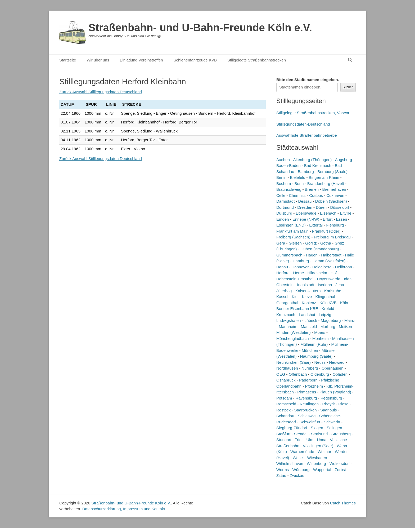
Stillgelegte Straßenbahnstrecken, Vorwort (313, 112)
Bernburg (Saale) (332, 171)
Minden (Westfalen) (293, 332)
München (310, 350)
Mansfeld (309, 326)
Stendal (301, 434)
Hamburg (301, 261)
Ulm (309, 439)
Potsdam (284, 398)
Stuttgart (283, 439)
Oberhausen (333, 368)
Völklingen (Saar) (318, 445)
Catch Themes (343, 503)
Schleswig (307, 416)
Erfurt (328, 219)
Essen (341, 219)
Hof (334, 272)
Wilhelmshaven (289, 463)
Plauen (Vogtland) (335, 392)
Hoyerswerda (328, 279)
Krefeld (328, 308)
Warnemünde (302, 451)
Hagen (312, 255)
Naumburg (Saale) (316, 356)
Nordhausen (287, 368)
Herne (298, 272)
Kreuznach (285, 314)
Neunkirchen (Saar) (293, 362)
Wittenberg (316, 463)
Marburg (328, 326)
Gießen (295, 243)
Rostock (283, 410)
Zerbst (340, 469)
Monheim (320, 338)
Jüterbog (284, 291)
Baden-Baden (288, 165)
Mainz (349, 320)
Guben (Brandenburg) (319, 249)
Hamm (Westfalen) (329, 261)
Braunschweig (288, 189)
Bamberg (306, 171)
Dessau (305, 201)
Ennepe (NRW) (305, 219)
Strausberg (341, 434)
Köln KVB (327, 302)
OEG (280, 374)
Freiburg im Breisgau (332, 237)
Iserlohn (325, 284)
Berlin (281, 177)
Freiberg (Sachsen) (293, 237)
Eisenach (328, 213)
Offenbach (298, 374)
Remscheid (286, 404)
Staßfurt (283, 434)
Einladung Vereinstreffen (141, 60)
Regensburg (331, 398)
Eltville (345, 213)
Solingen (334, 427)
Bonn (299, 183)
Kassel (282, 296)
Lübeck (310, 320)
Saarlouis (328, 410)
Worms (282, 469)
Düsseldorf (339, 207)
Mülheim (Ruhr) (314, 344)
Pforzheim (314, 386)
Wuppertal (322, 469)
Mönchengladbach (292, 338)
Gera (280, 243)
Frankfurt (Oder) (326, 231)
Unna (321, 439)
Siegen (317, 427)
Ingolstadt (305, 284)
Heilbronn (343, 267)
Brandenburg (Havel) (325, 183)
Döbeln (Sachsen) (331, 201)
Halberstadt (331, 255)
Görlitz (311, 243)
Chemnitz (297, 195)
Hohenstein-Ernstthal (294, 279)
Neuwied (336, 362)
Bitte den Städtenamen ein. (307, 79)
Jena (340, 284)
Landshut (307, 314)
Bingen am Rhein (324, 177)
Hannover (300, 267)
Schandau (285, 416)
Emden (282, 219)
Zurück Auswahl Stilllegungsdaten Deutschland (100, 92)
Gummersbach (289, 255)
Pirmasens (306, 392)
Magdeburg (331, 320)
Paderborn (308, 380)
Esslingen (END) (291, 225)
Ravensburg (306, 398)
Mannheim (288, 326)
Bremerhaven (334, 189)
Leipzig (325, 314)
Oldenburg (319, 374)
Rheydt (328, 404)
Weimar (324, 451)
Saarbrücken (305, 410)
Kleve (307, 296)
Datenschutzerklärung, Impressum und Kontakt (123, 509)
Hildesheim (317, 272)
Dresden (304, 207)
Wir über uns (98, 60)
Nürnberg (309, 368)
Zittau (281, 475)
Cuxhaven (335, 195)
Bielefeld (297, 177)
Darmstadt (285, 201)
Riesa (343, 404)
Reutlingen (309, 404)
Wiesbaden (317, 457)
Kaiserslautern (308, 291)
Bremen (312, 189)
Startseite (67, 60)
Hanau (282, 267)
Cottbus (316, 195)
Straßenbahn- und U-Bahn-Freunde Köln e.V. (200, 27)
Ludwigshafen (288, 320)
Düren (321, 207)
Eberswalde (306, 213)
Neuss (320, 362)
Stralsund (319, 434)
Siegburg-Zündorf (291, 427)
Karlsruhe (332, 291)
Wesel (298, 457)
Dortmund (285, 207)
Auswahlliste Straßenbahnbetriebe (306, 135)
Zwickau (297, 475)
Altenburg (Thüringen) (312, 159)
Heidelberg (322, 267)
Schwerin (332, 422)
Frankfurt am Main (292, 231)
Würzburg (301, 469)
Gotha (325, 243)
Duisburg (284, 213)
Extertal (316, 225)
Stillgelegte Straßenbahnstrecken (256, 60)
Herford (283, 272)
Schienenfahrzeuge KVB (195, 60)
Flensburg (335, 225)
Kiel (295, 296)
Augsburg (343, 159)
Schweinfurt (310, 422)
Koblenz (309, 302)
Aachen (283, 159)
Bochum (283, 183)
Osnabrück (286, 380)
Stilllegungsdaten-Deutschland (303, 124)
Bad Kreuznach (317, 165)
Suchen (348, 87)
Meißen (345, 326)
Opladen (340, 374)
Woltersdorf (340, 463)
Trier (299, 439)
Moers (319, 332)
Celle (280, 195)
